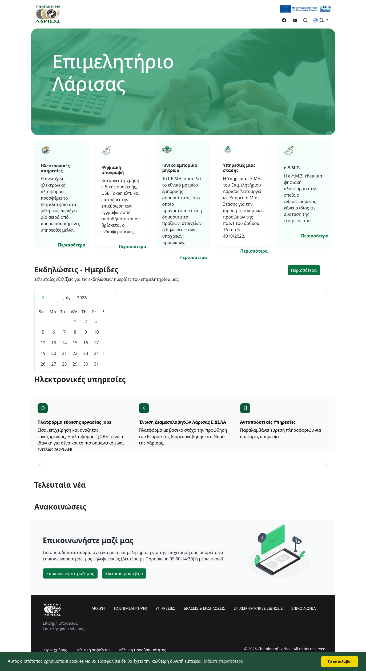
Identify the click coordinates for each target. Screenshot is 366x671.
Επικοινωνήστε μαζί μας (70, 573)
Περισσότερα (71, 245)
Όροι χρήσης (55, 649)
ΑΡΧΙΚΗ (98, 608)
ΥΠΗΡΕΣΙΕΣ (165, 608)
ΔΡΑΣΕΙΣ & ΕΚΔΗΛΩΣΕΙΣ (204, 608)
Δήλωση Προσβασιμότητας (142, 649)
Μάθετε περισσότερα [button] (223, 661)
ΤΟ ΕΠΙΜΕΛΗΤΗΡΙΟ (130, 608)
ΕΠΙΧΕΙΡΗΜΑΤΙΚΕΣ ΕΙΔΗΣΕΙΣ (258, 608)
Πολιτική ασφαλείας (92, 649)
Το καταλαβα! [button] (340, 661)
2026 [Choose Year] (82, 298)
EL (319, 20)
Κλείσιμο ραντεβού (124, 573)
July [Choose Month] (66, 298)
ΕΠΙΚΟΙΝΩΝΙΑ (303, 608)
